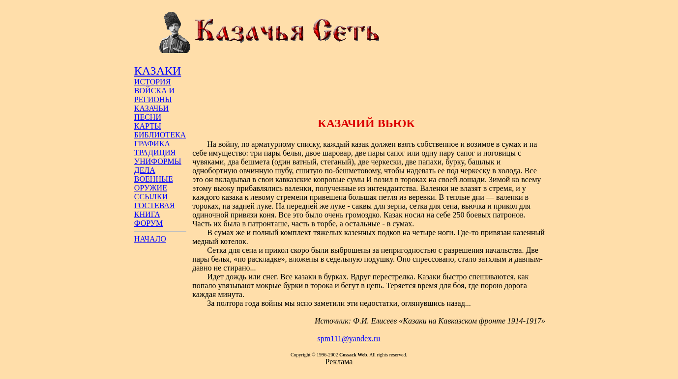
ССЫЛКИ (151, 196)
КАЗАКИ (157, 70)
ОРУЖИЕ (150, 188)
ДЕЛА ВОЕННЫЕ (153, 174)
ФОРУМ (148, 223)
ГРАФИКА (152, 143)
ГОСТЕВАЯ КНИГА (154, 209)
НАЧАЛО (150, 239)
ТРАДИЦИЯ (155, 152)
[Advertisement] (366, 85)
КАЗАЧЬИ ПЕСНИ (151, 112)
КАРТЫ (147, 126)
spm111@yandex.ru (349, 338)
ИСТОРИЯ (152, 82)
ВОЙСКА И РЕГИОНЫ (154, 95)
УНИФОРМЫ (157, 161)
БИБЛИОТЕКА (160, 135)
